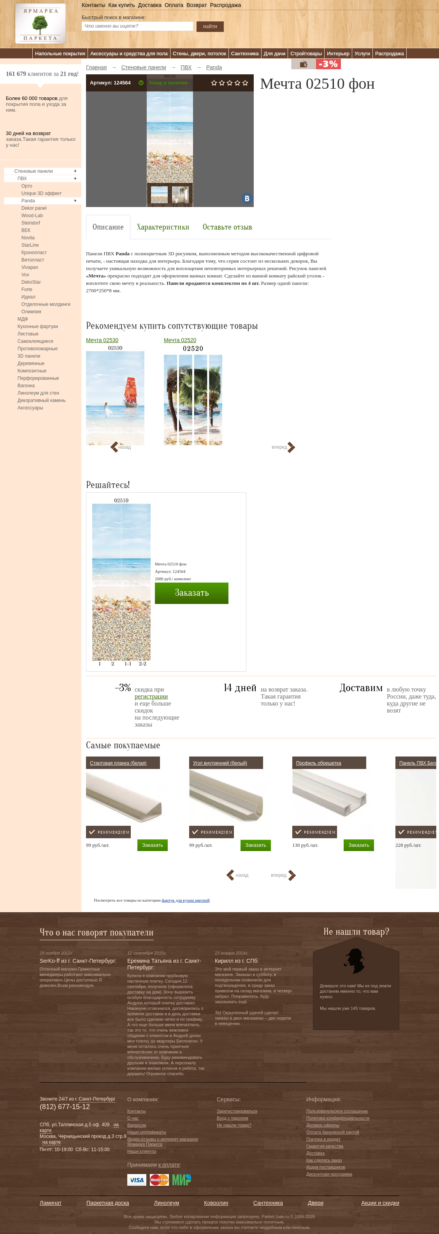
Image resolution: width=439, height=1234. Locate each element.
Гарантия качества (324, 1146)
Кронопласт (34, 252)
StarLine (30, 245)
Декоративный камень (42, 400)
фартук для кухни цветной (186, 900)
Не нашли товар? (234, 1125)
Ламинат (50, 1203)
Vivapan (29, 267)
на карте (51, 1142)
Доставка (150, 5)
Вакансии (136, 1125)
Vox (25, 274)
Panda (28, 201)
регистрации (151, 696)
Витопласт (32, 260)
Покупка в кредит (323, 1139)
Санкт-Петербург (97, 1099)
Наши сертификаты (146, 1132)
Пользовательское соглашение (337, 1111)
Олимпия (31, 311)
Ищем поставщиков (325, 1167)
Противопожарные (38, 348)
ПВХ (22, 178)
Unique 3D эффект (41, 193)
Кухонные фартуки (38, 326)
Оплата (174, 5)
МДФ (23, 319)
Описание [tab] (108, 227)
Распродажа (225, 5)
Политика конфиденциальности (337, 1118)
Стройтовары (306, 53)
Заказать (192, 593)
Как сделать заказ (324, 1160)
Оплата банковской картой (332, 1132)
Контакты (93, 5)
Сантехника (245, 53)
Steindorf (30, 223)
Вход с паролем (232, 1118)
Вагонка (26, 385)
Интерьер (338, 53)
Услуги (362, 53)
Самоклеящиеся (35, 341)
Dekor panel (34, 208)
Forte (26, 289)
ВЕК (25, 230)
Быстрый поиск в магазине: (114, 17)
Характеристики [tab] (163, 227)
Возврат (196, 5)
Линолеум (166, 1203)
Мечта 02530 (102, 340)
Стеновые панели (33, 171)
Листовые (28, 334)
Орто (26, 186)
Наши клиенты (141, 1151)
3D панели (29, 356)
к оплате (169, 1165)
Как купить (121, 5)
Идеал (28, 297)
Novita (28, 237)
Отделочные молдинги (45, 304)
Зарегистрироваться (237, 1111)
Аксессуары (30, 408)
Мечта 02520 (180, 340)
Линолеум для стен (38, 393)
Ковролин (216, 1203)
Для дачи (275, 53)
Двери (315, 1203)
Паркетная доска (107, 1203)
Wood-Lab (32, 215)
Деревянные (31, 363)
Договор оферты (322, 1125)
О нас (133, 1118)
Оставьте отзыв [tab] (227, 227)
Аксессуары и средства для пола (129, 53)
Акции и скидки (380, 1203)
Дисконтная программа (329, 1174)
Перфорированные (38, 378)
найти (210, 26)
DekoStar (31, 282)
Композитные (32, 371)
